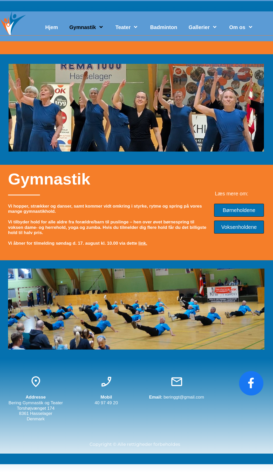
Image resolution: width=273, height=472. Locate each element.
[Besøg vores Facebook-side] (251, 383)
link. (142, 243)
